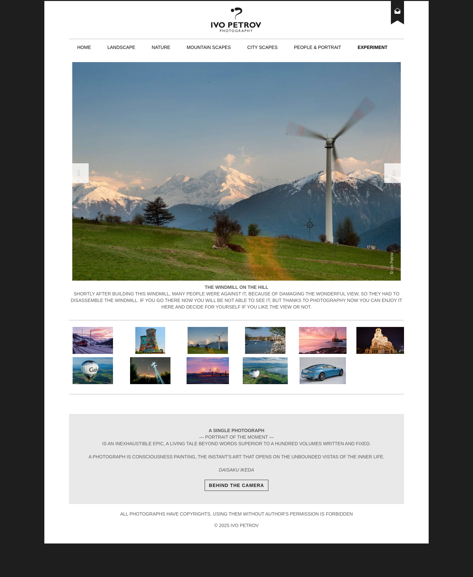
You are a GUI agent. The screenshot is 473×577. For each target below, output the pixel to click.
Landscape (121, 47)
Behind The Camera (236, 485)
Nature (161, 47)
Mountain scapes (209, 47)
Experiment (373, 47)
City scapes (262, 47)
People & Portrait (317, 47)
